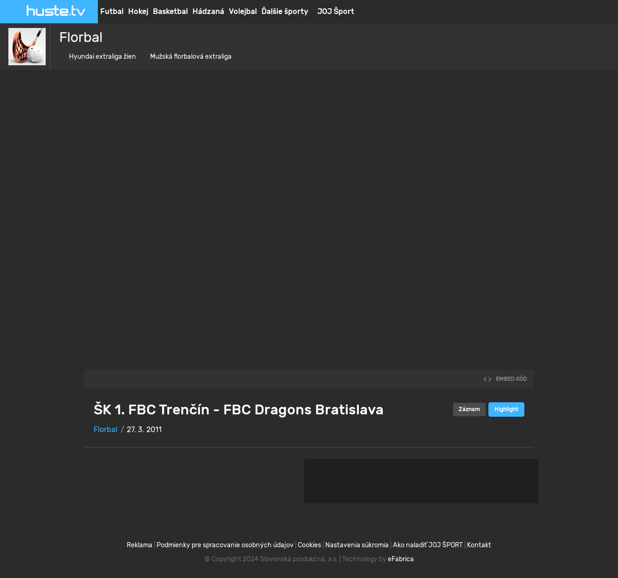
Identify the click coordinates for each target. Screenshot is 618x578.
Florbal (77, 37)
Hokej (138, 11)
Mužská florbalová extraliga (187, 57)
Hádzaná (208, 11)
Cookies (309, 545)
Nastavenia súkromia (357, 545)
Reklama (139, 545)
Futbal (112, 11)
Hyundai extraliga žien (98, 57)
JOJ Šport (335, 11)
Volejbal (243, 11)
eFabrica (401, 559)
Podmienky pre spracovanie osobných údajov (225, 545)
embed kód (505, 379)
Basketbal (170, 11)
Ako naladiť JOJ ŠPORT (428, 545)
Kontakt (479, 545)
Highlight (506, 409)
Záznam (469, 409)
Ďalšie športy (284, 11)
